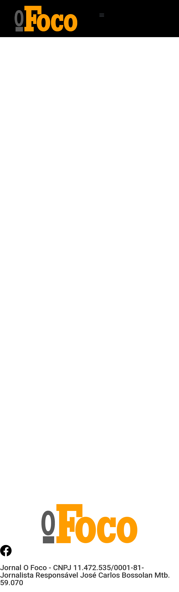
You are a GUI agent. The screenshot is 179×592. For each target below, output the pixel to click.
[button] (102, 15)
